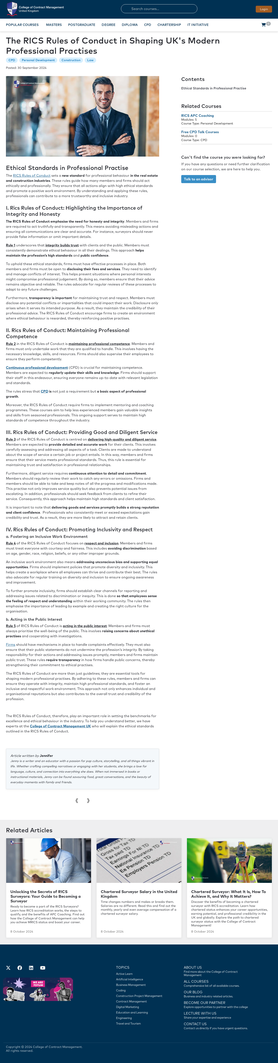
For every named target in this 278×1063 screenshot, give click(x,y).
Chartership (169, 25)
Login (264, 9)
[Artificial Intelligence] (141, 979)
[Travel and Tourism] (141, 1023)
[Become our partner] (218, 1004)
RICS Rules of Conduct (32, 175)
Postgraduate (81, 25)
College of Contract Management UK (60, 726)
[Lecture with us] (218, 1015)
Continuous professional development (37, 367)
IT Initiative (198, 25)
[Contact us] (218, 993)
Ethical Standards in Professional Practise (213, 88)
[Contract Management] (141, 1001)
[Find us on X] (8, 968)
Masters (54, 25)
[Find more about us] (218, 971)
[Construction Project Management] (141, 996)
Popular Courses (22, 25)
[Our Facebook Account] (19, 968)
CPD (147, 25)
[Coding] (141, 990)
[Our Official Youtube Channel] (42, 968)
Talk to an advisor (198, 179)
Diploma (130, 25)
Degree (108, 25)
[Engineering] (141, 1018)
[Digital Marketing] (141, 1007)
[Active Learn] (141, 973)
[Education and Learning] (141, 1012)
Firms (10, 644)
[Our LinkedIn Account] (31, 968)
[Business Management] (141, 985)
